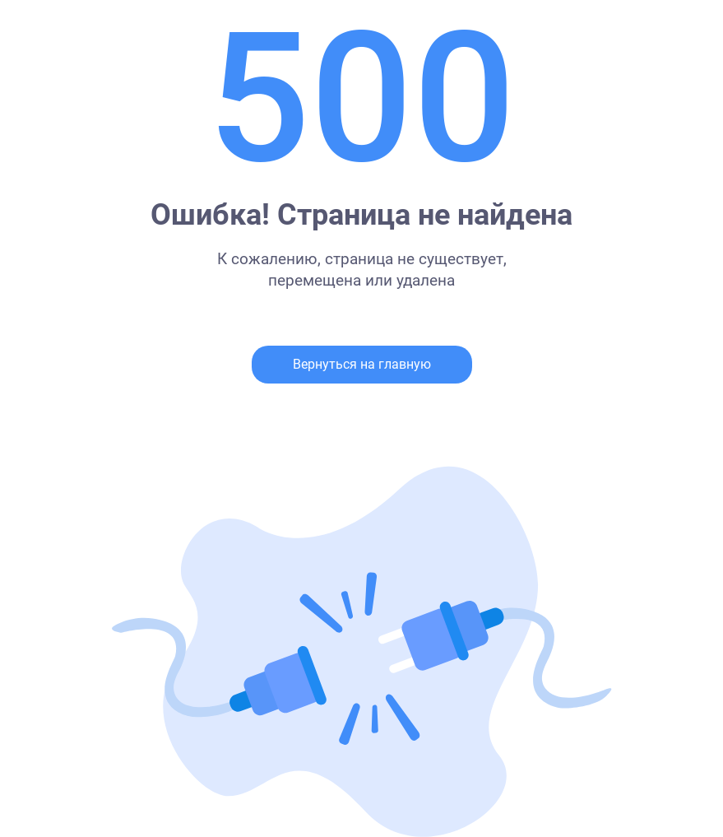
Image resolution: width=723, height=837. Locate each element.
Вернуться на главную (362, 364)
